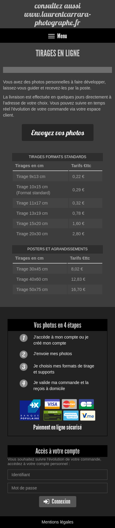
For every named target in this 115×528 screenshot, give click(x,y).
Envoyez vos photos (57, 132)
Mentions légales (57, 522)
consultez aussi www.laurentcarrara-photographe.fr (57, 14)
